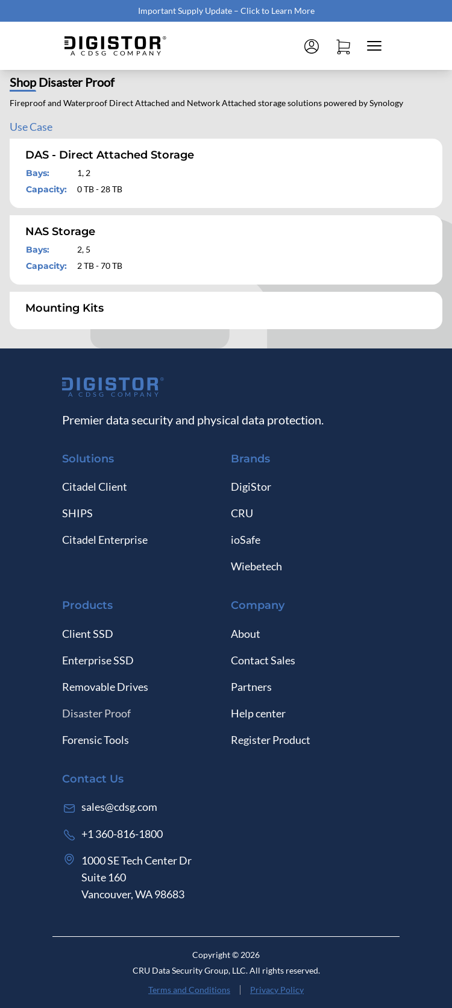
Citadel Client (94, 486)
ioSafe (245, 539)
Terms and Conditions (189, 989)
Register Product (270, 739)
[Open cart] (343, 46)
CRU (242, 513)
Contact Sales (263, 660)
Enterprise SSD (98, 660)
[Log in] (311, 46)
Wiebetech (256, 566)
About (245, 633)
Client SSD (87, 633)
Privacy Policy (277, 989)
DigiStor (251, 486)
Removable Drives (105, 686)
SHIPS (77, 513)
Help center (258, 713)
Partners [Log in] (251, 686)
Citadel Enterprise (105, 539)
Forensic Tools (95, 739)
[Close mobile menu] (374, 46)
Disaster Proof (96, 713)
